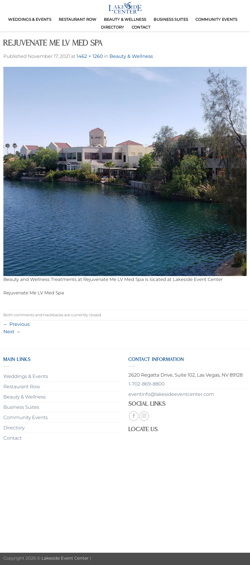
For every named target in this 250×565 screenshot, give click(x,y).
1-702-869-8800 (146, 384)
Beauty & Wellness (125, 19)
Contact (141, 27)
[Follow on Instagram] (144, 416)
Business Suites (171, 19)
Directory (112, 27)
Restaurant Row (77, 19)
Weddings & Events (29, 19)
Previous (16, 324)
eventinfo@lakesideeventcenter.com (171, 394)
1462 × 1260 (90, 56)
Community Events (216, 19)
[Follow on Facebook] (134, 416)
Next (12, 331)
